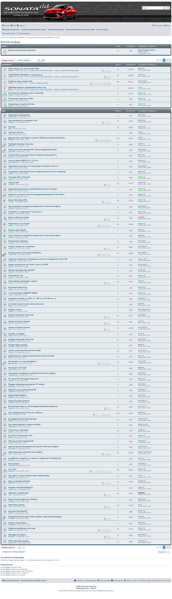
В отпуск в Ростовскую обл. (20, 435)
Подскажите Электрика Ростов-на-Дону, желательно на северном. (37, 172)
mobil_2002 (142, 327)
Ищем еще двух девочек (19, 401)
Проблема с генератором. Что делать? (25, 212)
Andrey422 (141, 81)
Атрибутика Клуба (42, 83)
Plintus (140, 230)
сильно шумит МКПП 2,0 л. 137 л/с (23, 161)
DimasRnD (11, 341)
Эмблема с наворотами (18, 493)
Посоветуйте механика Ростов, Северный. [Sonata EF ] (32, 155)
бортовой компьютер (17, 287)
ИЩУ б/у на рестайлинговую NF (22, 390)
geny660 (141, 412)
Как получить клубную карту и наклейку (26, 93)
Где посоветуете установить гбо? (23, 120)
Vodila (140, 281)
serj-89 (10, 76)
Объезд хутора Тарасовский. (21, 441)
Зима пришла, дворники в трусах (22, 281)
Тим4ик (140, 430)
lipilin (10, 128)
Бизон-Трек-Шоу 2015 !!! (146, 50)
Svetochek (11, 151)
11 (101, 472)
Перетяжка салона (16, 505)
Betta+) (10, 168)
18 (104, 84)
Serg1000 (11, 391)
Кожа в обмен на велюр (18, 217)
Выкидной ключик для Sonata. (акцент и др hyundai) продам (34, 517)
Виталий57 (141, 534)
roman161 (141, 541)
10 (98, 472)
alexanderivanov (143, 309)
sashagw (11, 501)
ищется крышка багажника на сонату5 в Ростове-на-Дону (33, 447)
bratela (10, 311)
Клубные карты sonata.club (20, 81)
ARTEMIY (141, 522)
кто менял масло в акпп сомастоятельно (26, 304)
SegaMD (141, 481)
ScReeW (11, 272)
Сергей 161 (142, 51)
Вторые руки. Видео (17, 230)
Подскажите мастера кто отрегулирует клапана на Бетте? (33, 166)
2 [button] (166, 60)
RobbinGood (12, 426)
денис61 (141, 182)
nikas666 (11, 477)
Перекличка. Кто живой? (19, 224)
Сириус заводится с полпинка (21, 246)
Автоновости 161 (15, 276)
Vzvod (10, 295)
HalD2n (140, 144)
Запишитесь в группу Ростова (21, 104)
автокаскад (142, 264)
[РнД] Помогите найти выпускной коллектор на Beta (31, 356)
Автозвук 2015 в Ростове (19, 177)
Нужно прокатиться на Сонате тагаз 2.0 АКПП (28, 265)
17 (101, 84)
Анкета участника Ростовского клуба (24, 350)
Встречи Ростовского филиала (21, 50)
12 (104, 472)
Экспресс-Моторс (16, 132)
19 (107, 84)
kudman (11, 300)
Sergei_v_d (12, 248)
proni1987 (141, 315)
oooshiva (141, 126)
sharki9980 (141, 246)
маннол (140, 378)
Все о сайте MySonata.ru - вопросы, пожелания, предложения (57, 70)
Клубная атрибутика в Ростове (21, 528)
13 (107, 472)
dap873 (10, 266)
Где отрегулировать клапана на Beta (24, 424)
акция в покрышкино (17, 523)
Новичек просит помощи (19, 321)
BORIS (10, 437)
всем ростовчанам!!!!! (18, 511)
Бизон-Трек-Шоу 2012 (17, 200)
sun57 (140, 321)
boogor (10, 335)
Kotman (140, 74)
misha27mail (12, 261)
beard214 (11, 397)
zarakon (11, 157)
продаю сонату (15, 309)
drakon (10, 289)
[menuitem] (13, 25)
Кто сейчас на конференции (12, 557)
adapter (11, 95)
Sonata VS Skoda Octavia (19, 327)
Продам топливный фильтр (20, 487)
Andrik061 (141, 298)
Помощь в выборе (16, 334)
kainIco (10, 191)
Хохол (140, 516)
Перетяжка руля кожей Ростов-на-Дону (25, 452)
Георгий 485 (12, 117)
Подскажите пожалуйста (19, 115)
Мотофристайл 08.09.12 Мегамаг (22, 419)
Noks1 (10, 443)
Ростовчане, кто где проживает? (22, 361)
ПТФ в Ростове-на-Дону (18, 541)
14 (109, 472)
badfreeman (12, 543)
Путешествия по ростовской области (24, 253)
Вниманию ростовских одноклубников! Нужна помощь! (32, 189)
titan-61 (140, 155)
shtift (9, 134)
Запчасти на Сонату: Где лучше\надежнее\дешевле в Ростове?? (36, 194)
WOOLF (11, 513)
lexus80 (10, 346)
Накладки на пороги (17, 535)
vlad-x (10, 357)
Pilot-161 (11, 352)
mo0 (9, 329)
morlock (11, 208)
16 (98, 84)
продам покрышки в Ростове (21, 339)
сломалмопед (13, 375)
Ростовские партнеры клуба (20, 99)
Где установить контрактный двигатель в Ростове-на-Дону (34, 206)
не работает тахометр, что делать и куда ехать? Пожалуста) (34, 458)
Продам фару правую (17, 345)
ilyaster (140, 487)
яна (139, 87)
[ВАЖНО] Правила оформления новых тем (27, 87)
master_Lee (12, 489)
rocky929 (11, 184)
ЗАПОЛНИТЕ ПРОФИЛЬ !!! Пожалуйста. (25, 75)
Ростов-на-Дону (10, 41)
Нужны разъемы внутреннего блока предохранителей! (32, 150)
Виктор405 (141, 166)
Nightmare (141, 499)
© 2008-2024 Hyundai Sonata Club (86, 586)
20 (109, 84)
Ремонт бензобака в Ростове (20, 315)
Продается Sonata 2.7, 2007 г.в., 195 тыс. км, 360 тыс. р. (32, 298)
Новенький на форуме (18, 241)
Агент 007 (141, 350)
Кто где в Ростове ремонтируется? (23, 379)
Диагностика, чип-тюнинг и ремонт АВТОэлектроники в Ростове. (36, 138)
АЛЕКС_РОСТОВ (144, 452)
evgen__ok (141, 259)
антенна (11, 127)
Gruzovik (11, 243)
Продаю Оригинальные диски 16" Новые (26, 384)
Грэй (9, 369)
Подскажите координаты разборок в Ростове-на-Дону (32, 373)
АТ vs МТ (12, 469)
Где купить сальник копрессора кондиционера (28, 476)
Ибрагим (141, 160)
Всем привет (13, 464)
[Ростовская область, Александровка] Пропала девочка (33, 406)
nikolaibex (11, 122)
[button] (170, 60)
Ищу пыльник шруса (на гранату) (22, 499)
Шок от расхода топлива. (19, 481)
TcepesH (141, 493)
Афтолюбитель (13, 162)
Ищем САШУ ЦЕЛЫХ (17, 395)
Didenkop (141, 441)
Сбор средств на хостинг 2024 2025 (23, 69)
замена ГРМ (13, 183)
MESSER (141, 115)
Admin (10, 70)
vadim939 (141, 384)
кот (139, 504)
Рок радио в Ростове (17, 368)
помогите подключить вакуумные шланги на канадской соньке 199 (37, 259)
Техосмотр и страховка (18, 430)
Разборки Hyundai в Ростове (20, 144)
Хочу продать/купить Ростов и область (25, 413)
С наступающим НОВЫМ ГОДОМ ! (23, 293)
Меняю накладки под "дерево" (21, 270)
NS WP (10, 196)
